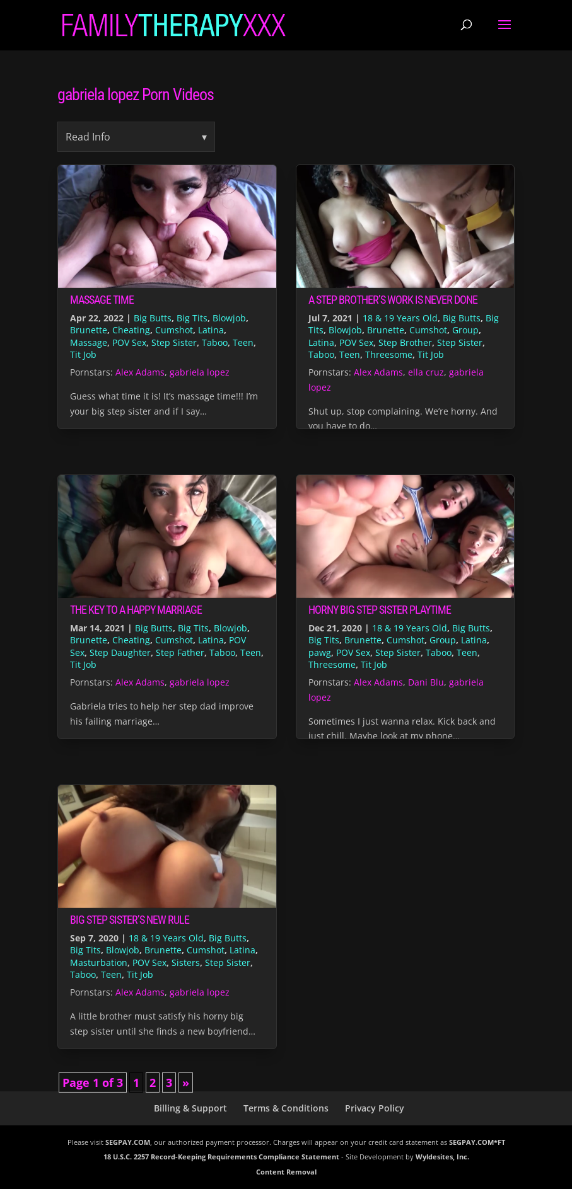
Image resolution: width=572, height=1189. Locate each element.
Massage (88, 342)
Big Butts (153, 318)
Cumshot (174, 330)
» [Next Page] (185, 1082)
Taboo (215, 342)
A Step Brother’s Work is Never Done (392, 299)
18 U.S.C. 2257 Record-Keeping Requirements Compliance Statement (221, 1156)
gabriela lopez (200, 372)
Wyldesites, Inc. (442, 1156)
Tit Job (83, 354)
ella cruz (426, 372)
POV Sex (129, 342)
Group (465, 330)
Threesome (388, 354)
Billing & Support (190, 1108)
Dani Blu (426, 682)
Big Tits (192, 318)
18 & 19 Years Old (400, 318)
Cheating (131, 330)
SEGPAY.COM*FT (477, 1142)
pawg (319, 652)
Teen (243, 342)
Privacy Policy (374, 1108)
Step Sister (174, 342)
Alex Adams (140, 372)
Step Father (180, 652)
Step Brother (405, 342)
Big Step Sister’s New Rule (129, 919)
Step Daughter (120, 652)
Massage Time (102, 299)
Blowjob (229, 318)
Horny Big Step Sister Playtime (379, 609)
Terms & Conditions (286, 1108)
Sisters (186, 962)
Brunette (88, 330)
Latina (211, 330)
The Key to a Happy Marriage (136, 609)
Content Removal (286, 1171)
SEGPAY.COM (127, 1142)
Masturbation (98, 962)
